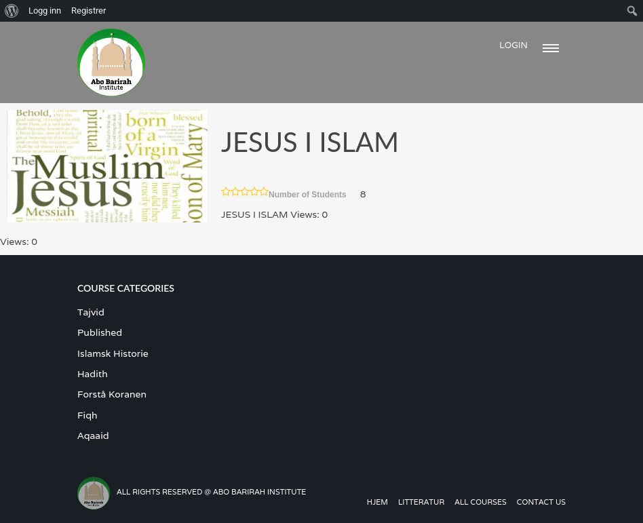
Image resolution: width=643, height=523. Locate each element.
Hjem (377, 502)
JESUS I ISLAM (310, 141)
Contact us (541, 502)
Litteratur (421, 502)
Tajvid (90, 312)
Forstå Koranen (112, 394)
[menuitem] (12, 11)
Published (99, 332)
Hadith (92, 374)
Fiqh (87, 415)
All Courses (480, 502)
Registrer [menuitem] (88, 10)
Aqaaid (93, 435)
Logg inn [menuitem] (44, 10)
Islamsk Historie (113, 353)
